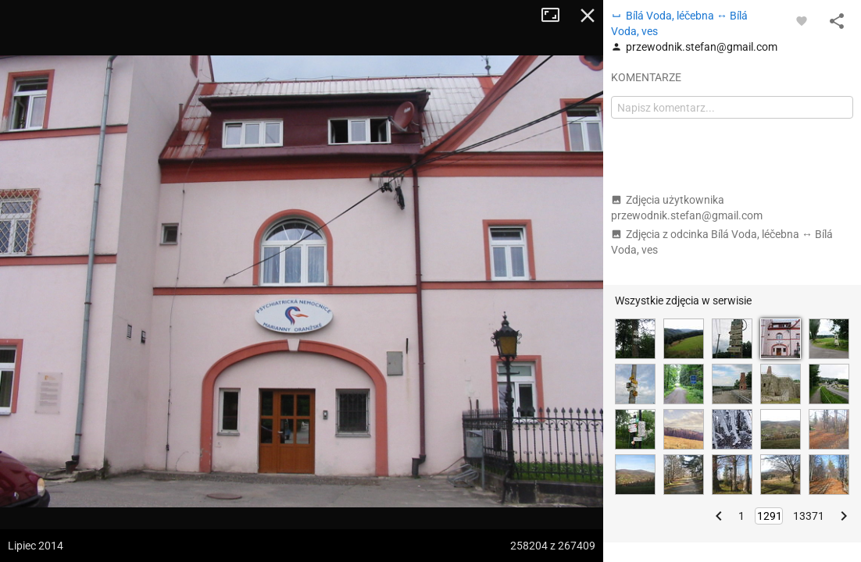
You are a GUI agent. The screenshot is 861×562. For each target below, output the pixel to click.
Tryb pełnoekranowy (556, 15)
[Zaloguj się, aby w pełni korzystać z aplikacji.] (801, 20)
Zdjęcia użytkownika (687, 208)
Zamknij (587, 15)
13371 (808, 516)
